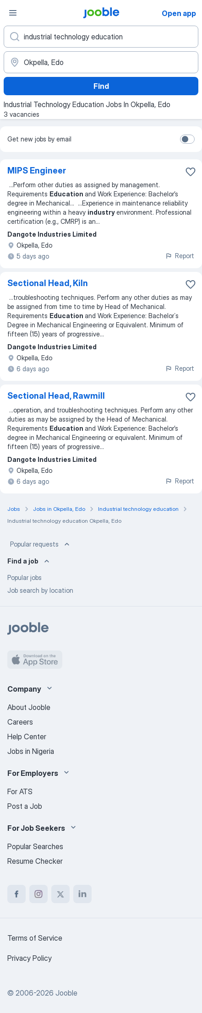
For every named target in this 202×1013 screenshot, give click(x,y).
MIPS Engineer (36, 170)
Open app (179, 13)
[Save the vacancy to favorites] (190, 171)
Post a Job (24, 806)
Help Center (26, 736)
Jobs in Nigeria (30, 751)
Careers (20, 721)
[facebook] (16, 894)
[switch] (187, 139)
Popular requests (40, 544)
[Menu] (13, 13)
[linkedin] (82, 894)
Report (179, 256)
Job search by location (40, 590)
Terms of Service (34, 938)
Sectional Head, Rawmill (56, 396)
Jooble (66, 992)
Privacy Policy (29, 958)
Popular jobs (24, 577)
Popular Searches (35, 846)
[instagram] (38, 894)
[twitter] (60, 894)
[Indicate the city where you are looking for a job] (101, 62)
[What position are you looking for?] (101, 37)
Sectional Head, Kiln (47, 283)
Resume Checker (35, 861)
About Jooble (28, 707)
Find (101, 86)
